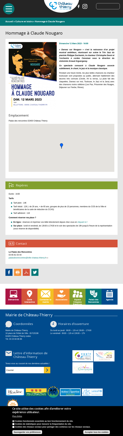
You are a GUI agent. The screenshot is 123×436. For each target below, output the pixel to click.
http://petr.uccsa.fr (104, 355)
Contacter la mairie (45, 300)
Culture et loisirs (24, 21)
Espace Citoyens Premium (77, 301)
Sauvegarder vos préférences (27, 432)
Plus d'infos (17, 416)
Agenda (109, 299)
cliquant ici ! (83, 222)
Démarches (13, 299)
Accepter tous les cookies (96, 432)
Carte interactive (29, 300)
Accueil (9, 21)
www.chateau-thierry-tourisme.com (82, 367)
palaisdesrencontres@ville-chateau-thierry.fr (28, 258)
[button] (61, 146)
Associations (61, 299)
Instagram (85, 6)
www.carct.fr (82, 355)
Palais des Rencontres (93, 300)
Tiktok (91, 6)
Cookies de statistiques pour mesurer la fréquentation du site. (43, 424)
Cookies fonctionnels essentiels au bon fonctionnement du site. (44, 421)
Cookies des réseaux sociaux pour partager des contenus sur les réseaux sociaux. (52, 427)
